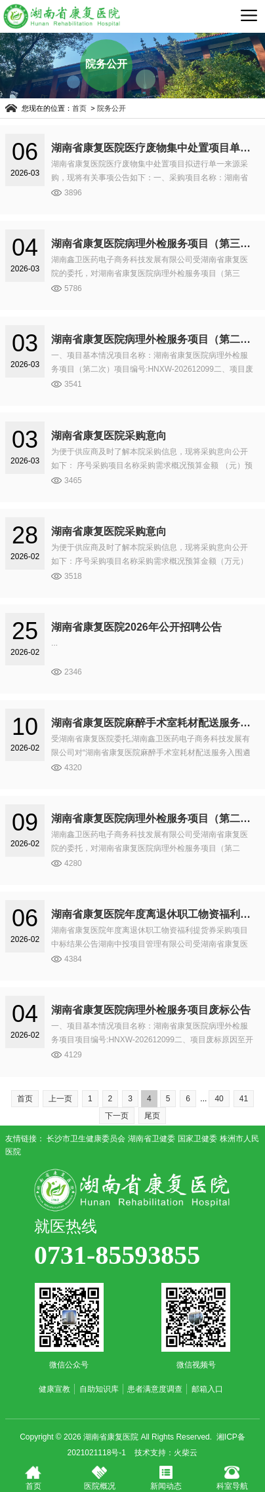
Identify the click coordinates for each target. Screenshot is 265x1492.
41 (243, 1098)
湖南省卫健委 (151, 1138)
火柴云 (185, 1452)
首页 (83, 108)
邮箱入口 (207, 1389)
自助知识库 (99, 1389)
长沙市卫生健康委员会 (86, 1138)
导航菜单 (248, 15)
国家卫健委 (197, 1138)
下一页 (117, 1115)
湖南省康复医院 (132, 1190)
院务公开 (114, 108)
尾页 (152, 1115)
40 (218, 1098)
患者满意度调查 (154, 1389)
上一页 (60, 1098)
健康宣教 (54, 1389)
